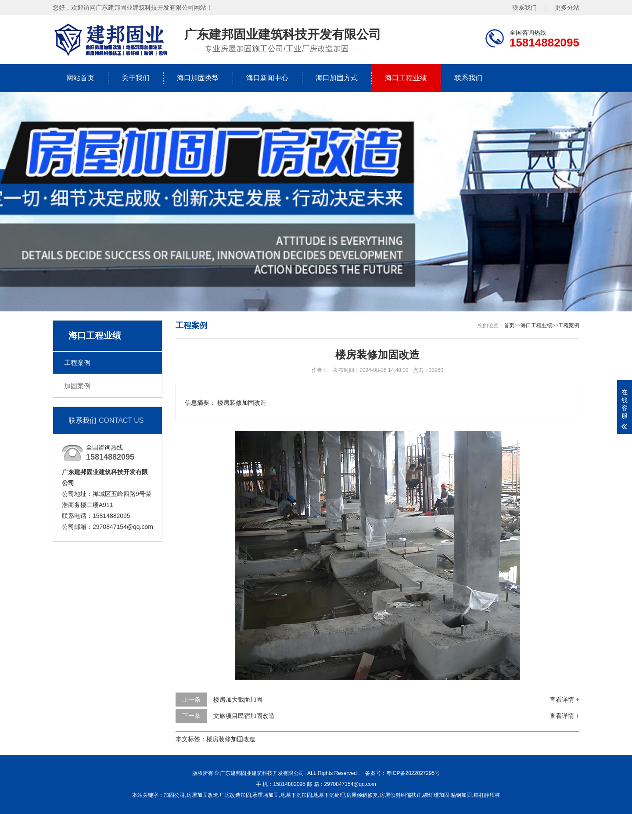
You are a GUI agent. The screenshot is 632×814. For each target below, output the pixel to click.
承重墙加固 (265, 795)
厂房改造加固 (235, 795)
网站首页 (80, 78)
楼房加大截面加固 (237, 699)
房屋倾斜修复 (362, 795)
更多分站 (567, 7)
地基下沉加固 (296, 795)
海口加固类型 (198, 78)
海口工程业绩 (406, 78)
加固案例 (77, 385)
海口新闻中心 (267, 78)
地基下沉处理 (329, 795)
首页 (509, 325)
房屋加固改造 (202, 795)
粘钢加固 (461, 795)
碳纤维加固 (436, 795)
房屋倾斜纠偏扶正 (401, 795)
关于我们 (136, 78)
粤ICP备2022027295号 (413, 773)
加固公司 (174, 795)
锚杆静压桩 (487, 795)
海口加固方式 (337, 78)
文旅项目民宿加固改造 (244, 715)
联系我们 (524, 7)
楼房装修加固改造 (230, 739)
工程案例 (77, 362)
